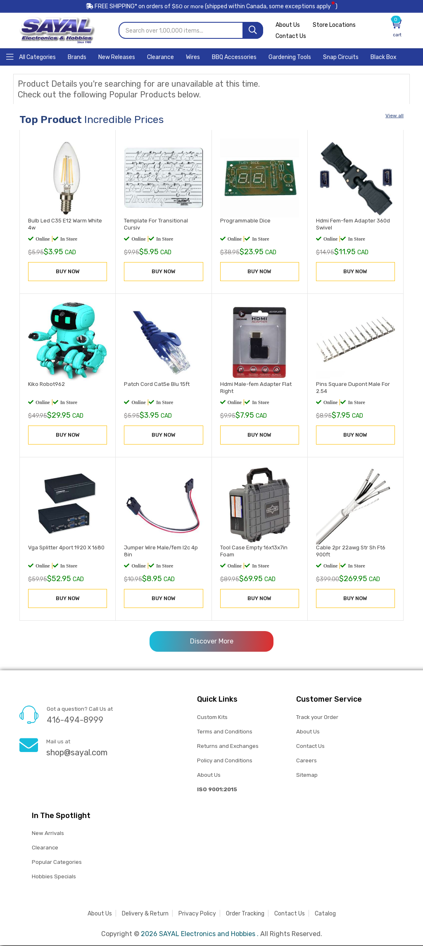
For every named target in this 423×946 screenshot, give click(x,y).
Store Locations (335, 25)
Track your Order (317, 717)
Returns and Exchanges (227, 746)
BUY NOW (68, 272)
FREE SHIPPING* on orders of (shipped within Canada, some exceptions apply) (211, 7)
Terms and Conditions (224, 732)
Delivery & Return (145, 914)
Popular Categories (57, 863)
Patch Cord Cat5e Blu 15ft (157, 384)
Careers (306, 761)
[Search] (252, 31)
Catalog (325, 914)
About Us (288, 25)
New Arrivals (48, 834)
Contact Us (291, 36)
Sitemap (306, 775)
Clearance (45, 848)
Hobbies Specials (54, 877)
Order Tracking (245, 914)
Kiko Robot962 (46, 384)
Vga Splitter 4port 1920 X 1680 (66, 548)
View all (394, 116)
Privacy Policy (197, 914)
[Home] (31, 57)
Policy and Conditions (224, 761)
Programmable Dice (245, 221)
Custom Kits (212, 717)
